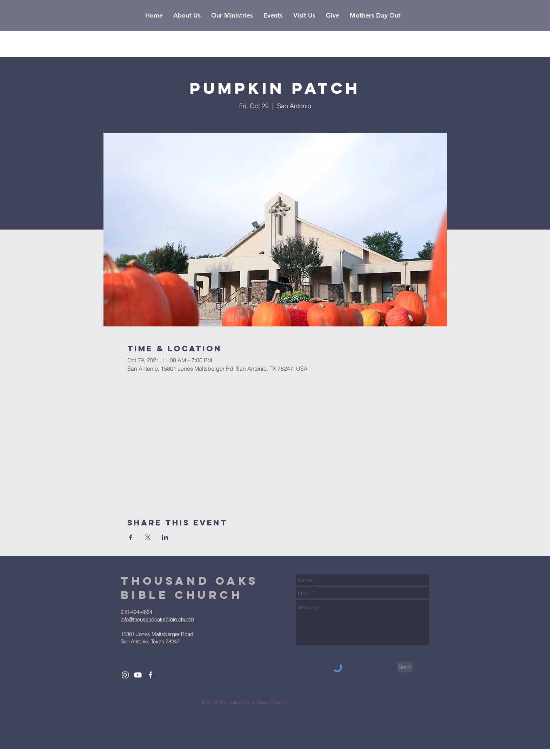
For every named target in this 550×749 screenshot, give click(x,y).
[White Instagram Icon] (125, 675)
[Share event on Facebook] (130, 537)
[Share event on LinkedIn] (165, 537)
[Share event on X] (148, 537)
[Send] (404, 667)
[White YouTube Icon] (137, 675)
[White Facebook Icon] (150, 675)
